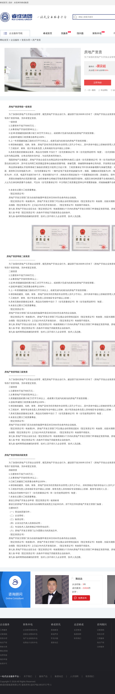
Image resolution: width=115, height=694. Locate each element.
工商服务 (3, 630)
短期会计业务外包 (30, 642)
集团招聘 (77, 634)
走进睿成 (79, 624)
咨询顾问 (102, 624)
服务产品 (43, 676)
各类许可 (3, 663)
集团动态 (59, 676)
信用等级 (3, 655)
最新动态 (54, 642)
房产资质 (36, 40)
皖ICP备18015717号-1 (41, 684)
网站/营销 (4, 651)
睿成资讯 (55, 624)
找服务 (66, 33)
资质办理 (26, 40)
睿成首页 (3, 3)
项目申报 (3, 659)
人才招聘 (74, 676)
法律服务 (100, 647)
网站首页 (4, 40)
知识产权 (3, 642)
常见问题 (54, 638)
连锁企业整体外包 (30, 634)
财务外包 (99, 33)
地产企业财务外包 (30, 638)
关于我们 (28, 676)
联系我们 (77, 638)
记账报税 (3, 634)
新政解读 (54, 630)
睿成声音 (54, 634)
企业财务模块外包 (30, 630)
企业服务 (15, 40)
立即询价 (97, 82)
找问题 (80, 33)
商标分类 (3, 647)
